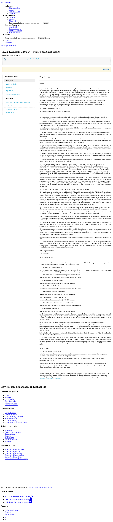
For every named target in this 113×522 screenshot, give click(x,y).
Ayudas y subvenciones (8, 45)
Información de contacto (13, 94)
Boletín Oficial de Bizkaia (13, 453)
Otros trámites (10, 112)
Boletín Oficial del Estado (13, 457)
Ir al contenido (5, 2)
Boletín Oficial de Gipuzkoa (14, 455)
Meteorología (9, 438)
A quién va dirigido (11, 84)
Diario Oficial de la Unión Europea (16, 459)
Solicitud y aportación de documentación (18, 102)
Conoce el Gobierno (11, 415)
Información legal (15, 29)
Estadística (8, 441)
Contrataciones (10, 434)
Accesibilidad (13, 27)
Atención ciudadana (11, 418)
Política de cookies (15, 31)
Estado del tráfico (11, 439)
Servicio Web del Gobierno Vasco (40, 487)
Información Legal (11, 403)
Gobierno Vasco (14, 12)
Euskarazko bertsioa (11, 510)
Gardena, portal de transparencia (16, 422)
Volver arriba (9, 514)
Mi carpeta (8, 42)
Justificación (9, 106)
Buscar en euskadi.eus (16, 23)
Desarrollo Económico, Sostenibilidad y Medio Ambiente (31, 59)
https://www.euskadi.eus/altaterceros (50, 378)
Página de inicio (14, 8)
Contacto (12, 17)
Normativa (9, 87)
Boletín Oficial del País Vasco (15, 449)
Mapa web (12, 21)
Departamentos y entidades (14, 416)
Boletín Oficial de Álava (13, 451)
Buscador (12, 19)
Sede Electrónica (14, 32)
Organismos (9, 91)
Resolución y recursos (12, 109)
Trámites (12, 13)
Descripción (9, 81)
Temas (11, 10)
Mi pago (8, 436)
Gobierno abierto (10, 420)
